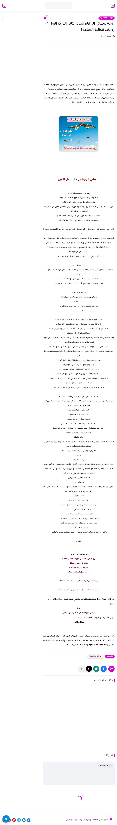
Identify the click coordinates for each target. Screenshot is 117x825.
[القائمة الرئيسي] (113, 6)
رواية (78, 609)
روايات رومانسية (106, 18)
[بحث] (4, 6)
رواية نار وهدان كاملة (78, 563)
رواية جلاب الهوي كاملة (78, 568)
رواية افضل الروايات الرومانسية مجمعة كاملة (78, 581)
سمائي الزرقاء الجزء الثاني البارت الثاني (79, 613)
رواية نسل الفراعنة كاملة (78, 572)
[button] (104, 669)
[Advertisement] (79, 64)
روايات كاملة (78, 622)
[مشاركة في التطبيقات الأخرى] (82, 669)
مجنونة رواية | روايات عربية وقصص (79, 820)
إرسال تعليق (105, 766)
